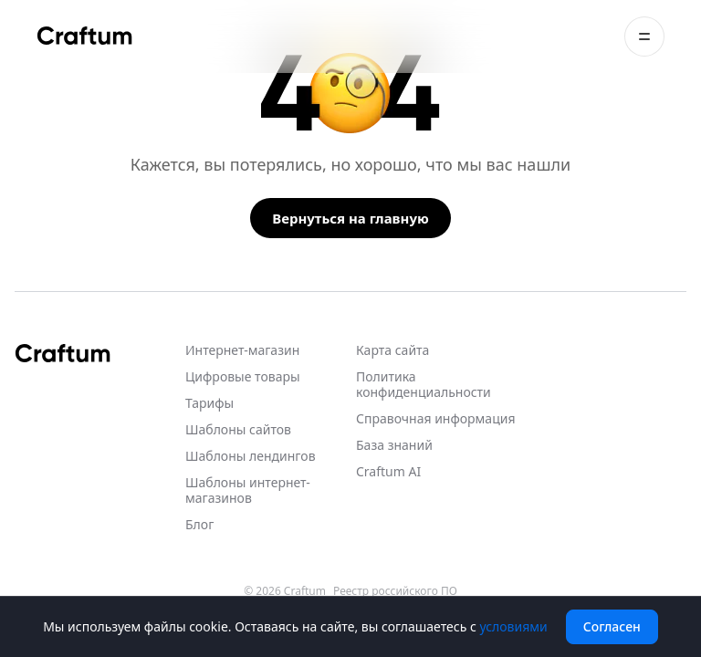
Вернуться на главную (350, 218)
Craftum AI (388, 471)
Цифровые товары (242, 376)
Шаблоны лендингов (250, 455)
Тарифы (209, 403)
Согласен (612, 626)
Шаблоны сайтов (238, 429)
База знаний (394, 445)
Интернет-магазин (242, 350)
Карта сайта (392, 350)
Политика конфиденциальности (423, 384)
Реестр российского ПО (395, 591)
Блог (199, 524)
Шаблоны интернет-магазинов (247, 490)
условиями (513, 626)
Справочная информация (435, 418)
